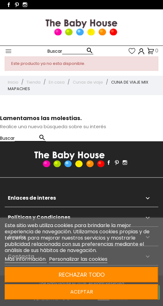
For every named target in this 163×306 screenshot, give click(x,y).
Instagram (25, 5)
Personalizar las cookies (78, 259)
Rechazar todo (82, 275)
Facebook (9, 5)
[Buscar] (77, 51)
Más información (26, 259)
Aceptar (81, 291)
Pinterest (17, 5)
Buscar (54, 51)
